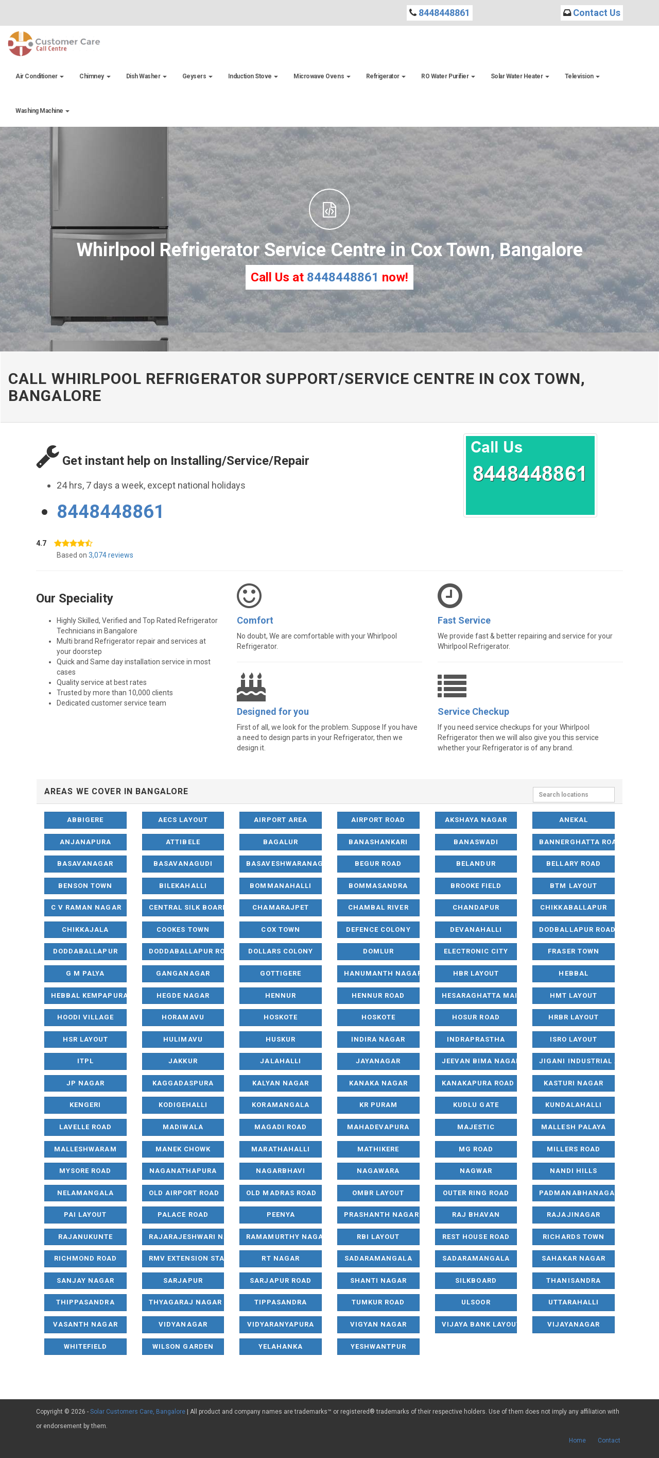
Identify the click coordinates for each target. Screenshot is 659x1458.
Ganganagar (183, 973)
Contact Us (596, 12)
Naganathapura (183, 1171)
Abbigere (85, 820)
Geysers (197, 76)
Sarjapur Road (280, 1280)
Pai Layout (85, 1214)
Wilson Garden (183, 1346)
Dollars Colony (281, 951)
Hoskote (281, 1017)
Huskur (281, 1039)
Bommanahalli (280, 886)
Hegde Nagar (183, 995)
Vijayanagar (573, 1324)
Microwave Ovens (321, 76)
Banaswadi (476, 842)
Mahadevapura (378, 1127)
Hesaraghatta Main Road (479, 995)
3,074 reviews (111, 555)
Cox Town (280, 929)
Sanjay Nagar (85, 1280)
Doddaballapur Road (186, 951)
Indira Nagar (378, 1039)
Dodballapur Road (577, 929)
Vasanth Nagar (85, 1324)
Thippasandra (85, 1302)
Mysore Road (85, 1171)
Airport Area (280, 820)
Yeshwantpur (378, 1346)
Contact (609, 1440)
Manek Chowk (183, 1149)
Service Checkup (473, 711)
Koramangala (280, 1105)
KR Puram (378, 1105)
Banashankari (378, 842)
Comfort (255, 620)
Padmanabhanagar (577, 1193)
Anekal (573, 820)
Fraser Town (573, 951)
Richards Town (573, 1237)
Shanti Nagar (378, 1280)
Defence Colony (378, 929)
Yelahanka (280, 1346)
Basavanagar (85, 863)
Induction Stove (253, 76)
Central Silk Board (186, 907)
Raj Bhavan (476, 1214)
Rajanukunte (85, 1237)
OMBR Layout (378, 1193)
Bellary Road (573, 863)
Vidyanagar (183, 1324)
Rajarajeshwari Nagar (186, 1237)
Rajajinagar (573, 1214)
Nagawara (378, 1171)
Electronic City (476, 951)
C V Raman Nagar (86, 907)
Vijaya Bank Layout (479, 1324)
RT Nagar (280, 1258)
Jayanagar (378, 1061)
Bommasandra (378, 886)
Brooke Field (475, 886)
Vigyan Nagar (378, 1324)
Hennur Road (378, 995)
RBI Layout (378, 1237)
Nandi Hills (573, 1171)
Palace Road (183, 1214)
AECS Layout (182, 820)
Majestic (476, 1127)
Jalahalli (280, 1061)
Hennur (280, 995)
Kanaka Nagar (378, 1083)
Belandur (475, 863)
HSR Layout (85, 1039)
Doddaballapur (85, 951)
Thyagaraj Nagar (185, 1302)
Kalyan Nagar (280, 1083)
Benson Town (85, 886)
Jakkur (182, 1061)
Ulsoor (475, 1302)
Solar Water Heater (520, 76)
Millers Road (573, 1149)
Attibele (183, 842)
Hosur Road (475, 1017)
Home (577, 1440)
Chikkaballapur (573, 907)
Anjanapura (85, 842)
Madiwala (183, 1127)
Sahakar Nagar (573, 1258)
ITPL (85, 1061)
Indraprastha (476, 1039)
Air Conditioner (39, 76)
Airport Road (378, 820)
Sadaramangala (378, 1258)
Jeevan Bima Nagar (479, 1061)
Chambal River (378, 907)
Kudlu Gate (475, 1105)
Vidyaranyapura (281, 1324)
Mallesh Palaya (573, 1127)
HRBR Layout (573, 1017)
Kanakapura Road (478, 1083)
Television (582, 76)
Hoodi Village (85, 1017)
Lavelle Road (85, 1127)
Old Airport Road (184, 1193)
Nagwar (476, 1171)
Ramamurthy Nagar (284, 1237)
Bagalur (280, 842)
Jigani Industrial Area (577, 1061)
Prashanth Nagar (381, 1214)
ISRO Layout (573, 1039)
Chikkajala (85, 929)
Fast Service (464, 620)
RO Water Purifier (448, 76)
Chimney (94, 76)
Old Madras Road (281, 1193)
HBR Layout (476, 973)
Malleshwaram (85, 1149)
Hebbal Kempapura (89, 995)
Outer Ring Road (476, 1193)
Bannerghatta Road (577, 842)
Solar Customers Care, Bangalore (137, 1411)
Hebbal (573, 973)
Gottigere (280, 973)
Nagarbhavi (280, 1171)
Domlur (378, 951)
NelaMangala (85, 1193)
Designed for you (273, 711)
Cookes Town (183, 929)
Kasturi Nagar (574, 1083)
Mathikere (378, 1149)
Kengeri (85, 1105)
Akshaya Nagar (476, 820)
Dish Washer (146, 76)
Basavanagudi (183, 863)
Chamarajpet (280, 907)
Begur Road (378, 863)
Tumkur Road (378, 1302)
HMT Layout (573, 995)
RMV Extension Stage (186, 1258)
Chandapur (476, 907)
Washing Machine (42, 110)
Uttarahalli (573, 1302)
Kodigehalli (183, 1105)
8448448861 (444, 12)
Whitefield (85, 1346)
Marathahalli (280, 1149)
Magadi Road (280, 1127)
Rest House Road (476, 1237)
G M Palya (85, 973)
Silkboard (475, 1280)
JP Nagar (85, 1083)
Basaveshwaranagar (284, 863)
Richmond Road (85, 1258)
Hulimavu (182, 1039)
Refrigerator (386, 76)
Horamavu (183, 1017)
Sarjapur (182, 1280)
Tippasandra (280, 1302)
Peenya (281, 1214)
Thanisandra (573, 1280)
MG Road (476, 1149)
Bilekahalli (182, 886)
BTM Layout (573, 886)
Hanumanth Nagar (382, 973)
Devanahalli (476, 929)
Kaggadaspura (183, 1083)
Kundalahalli (573, 1105)
